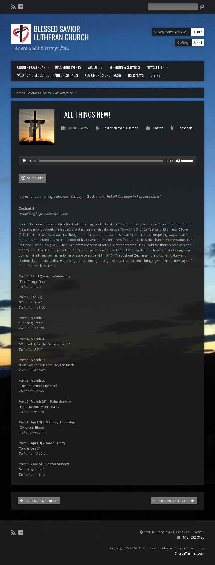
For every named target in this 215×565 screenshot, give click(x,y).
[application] (107, 160)
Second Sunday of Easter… (173, 501)
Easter (47, 93)
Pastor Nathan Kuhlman (120, 128)
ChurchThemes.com (189, 553)
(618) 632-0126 (193, 537)
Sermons (33, 93)
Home (18, 93)
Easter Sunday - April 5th (39, 501)
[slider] (101, 161)
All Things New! (66, 93)
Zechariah (185, 128)
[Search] (173, 6)
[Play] (24, 161)
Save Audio (32, 178)
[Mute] (177, 161)
